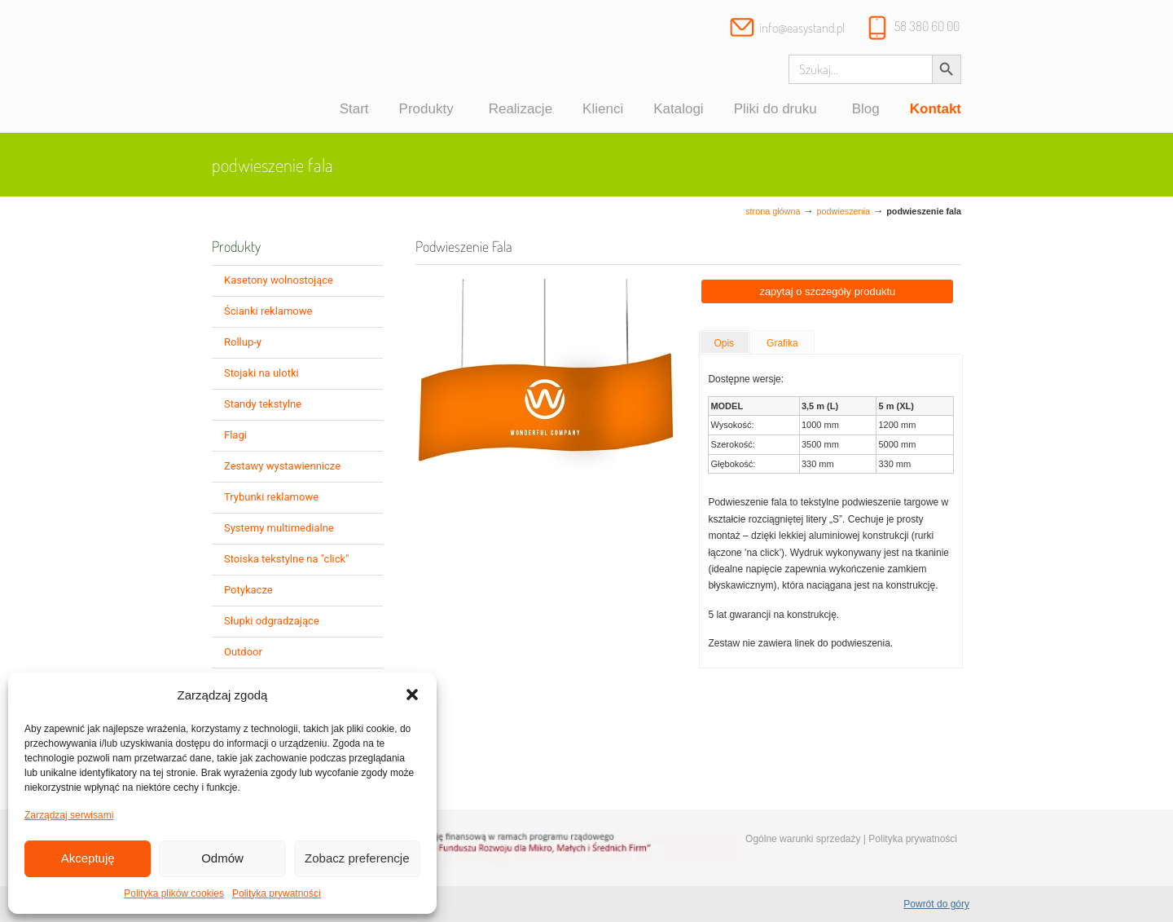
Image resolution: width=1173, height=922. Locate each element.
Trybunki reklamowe (271, 497)
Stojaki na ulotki (261, 373)
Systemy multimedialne (279, 528)
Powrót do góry (936, 904)
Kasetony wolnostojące (278, 280)
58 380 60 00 (927, 26)
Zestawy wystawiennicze (282, 466)
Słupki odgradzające (271, 621)
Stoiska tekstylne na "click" (286, 559)
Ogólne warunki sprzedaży (802, 839)
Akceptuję (88, 858)
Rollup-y (242, 342)
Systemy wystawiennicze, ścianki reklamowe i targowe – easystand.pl (283, 68)
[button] (412, 694)
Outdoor (243, 652)
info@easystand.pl (802, 28)
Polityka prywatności (276, 893)
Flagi (235, 435)
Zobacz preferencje (357, 858)
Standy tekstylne (262, 404)
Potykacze (248, 590)
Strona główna (772, 211)
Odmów (222, 858)
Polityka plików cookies (174, 893)
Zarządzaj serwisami (68, 815)
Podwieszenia (843, 211)
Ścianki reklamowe (268, 311)
